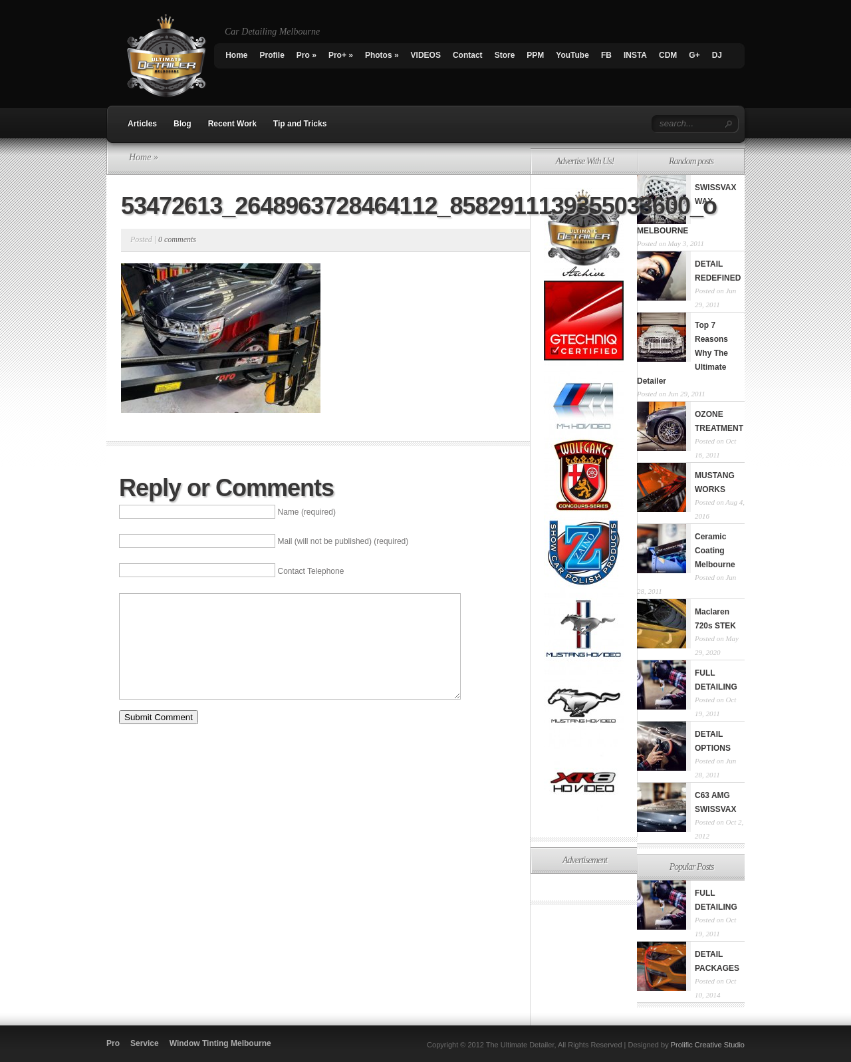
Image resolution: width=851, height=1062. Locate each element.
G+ (694, 55)
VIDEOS (426, 55)
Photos (382, 55)
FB (606, 55)
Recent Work (232, 123)
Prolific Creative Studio (708, 1045)
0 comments (177, 239)
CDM (668, 55)
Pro (306, 55)
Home (236, 55)
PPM (535, 55)
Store (505, 55)
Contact (468, 55)
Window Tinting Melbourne (220, 1043)
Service (144, 1043)
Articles (142, 123)
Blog (182, 123)
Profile (272, 55)
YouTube (572, 55)
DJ (717, 55)
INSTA (635, 55)
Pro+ (340, 55)
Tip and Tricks (299, 123)
